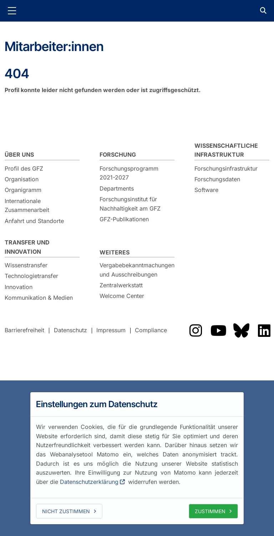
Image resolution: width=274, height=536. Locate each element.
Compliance (151, 330)
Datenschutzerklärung (89, 481)
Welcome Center (122, 295)
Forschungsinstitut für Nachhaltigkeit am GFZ (130, 204)
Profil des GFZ (24, 168)
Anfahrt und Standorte (34, 220)
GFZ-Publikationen (124, 219)
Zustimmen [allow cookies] (210, 511)
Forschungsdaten (217, 179)
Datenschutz (70, 330)
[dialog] (137, 458)
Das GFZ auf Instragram (196, 330)
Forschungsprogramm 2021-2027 (129, 173)
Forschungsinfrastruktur (226, 168)
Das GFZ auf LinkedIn (264, 330)
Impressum (111, 330)
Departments (117, 188)
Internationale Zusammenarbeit (27, 205)
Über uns (19, 154)
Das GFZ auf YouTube (218, 330)
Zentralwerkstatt (121, 285)
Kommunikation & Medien (39, 297)
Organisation (22, 179)
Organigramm (23, 189)
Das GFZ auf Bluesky (241, 330)
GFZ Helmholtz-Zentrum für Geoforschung (137, 10)
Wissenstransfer (26, 265)
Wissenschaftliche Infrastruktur (226, 150)
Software (206, 189)
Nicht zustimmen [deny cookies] (66, 511)
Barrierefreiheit (24, 330)
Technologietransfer (31, 275)
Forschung (118, 154)
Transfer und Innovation (27, 247)
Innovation (18, 286)
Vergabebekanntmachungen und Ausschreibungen (137, 270)
